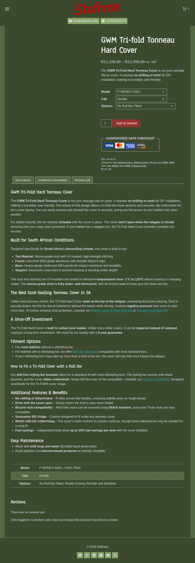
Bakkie (115, 166)
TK (109, 169)
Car (121, 166)
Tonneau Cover (139, 166)
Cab (104, 99)
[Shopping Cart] (186, 9)
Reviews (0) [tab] (82, 180)
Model (105, 91)
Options (107, 106)
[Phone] (80, 555)
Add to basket (126, 123)
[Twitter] (115, 555)
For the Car (155, 162)
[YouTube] (108, 555)
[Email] (87, 555)
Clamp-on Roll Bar (156, 379)
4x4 (115, 162)
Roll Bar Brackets (85, 351)
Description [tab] (22, 180)
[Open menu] (7, 8)
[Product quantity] (106, 123)
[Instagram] (101, 555)
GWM (165, 162)
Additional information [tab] (52, 180)
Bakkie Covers (125, 162)
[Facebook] (94, 555)
